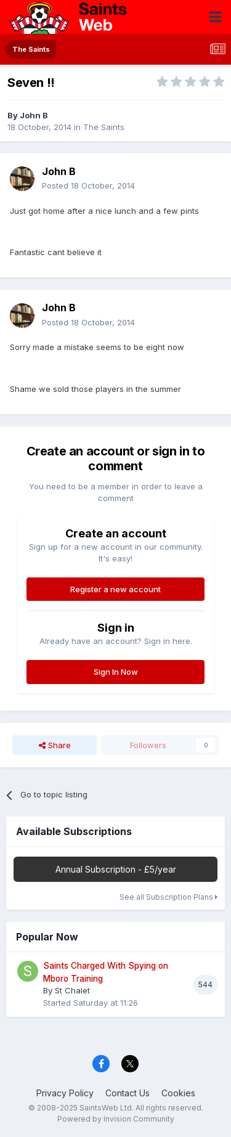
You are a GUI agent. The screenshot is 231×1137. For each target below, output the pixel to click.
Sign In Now (116, 672)
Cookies (178, 1093)
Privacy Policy (65, 1093)
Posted (88, 185)
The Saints (103, 127)
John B (34, 115)
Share (55, 745)
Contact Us (127, 1093)
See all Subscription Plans (168, 897)
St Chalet (72, 990)
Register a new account (115, 589)
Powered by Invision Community (115, 1118)
